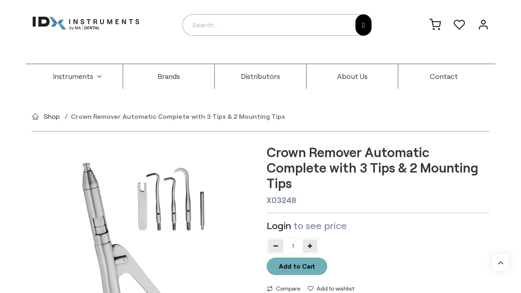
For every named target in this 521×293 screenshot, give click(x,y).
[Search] (363, 25)
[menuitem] (77, 76)
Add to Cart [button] (297, 266)
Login (279, 225)
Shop (52, 116)
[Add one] (310, 245)
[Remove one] (275, 245)
